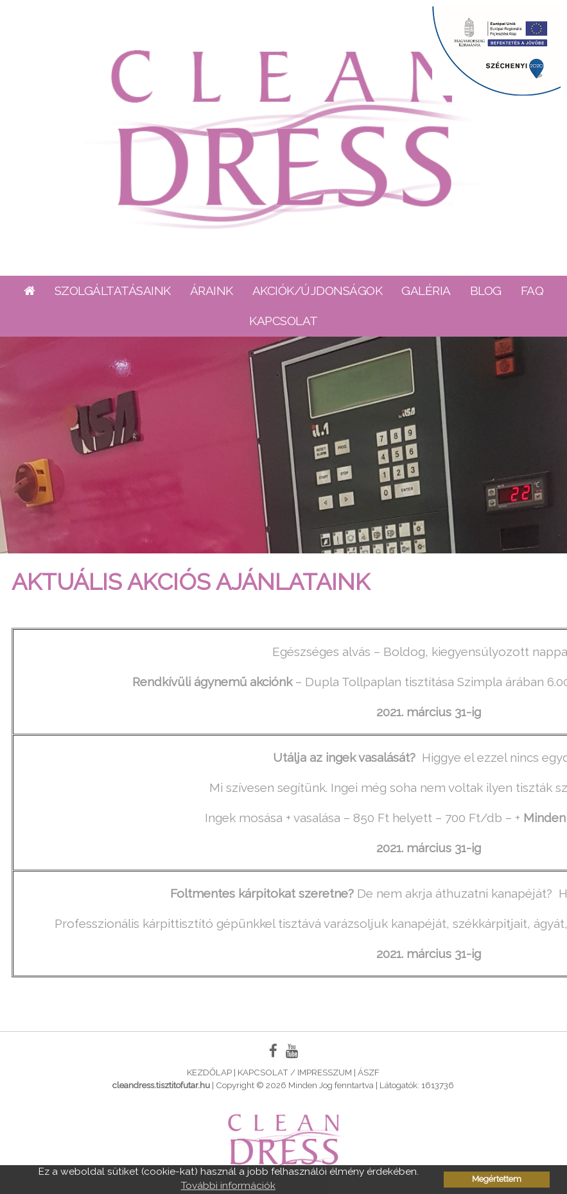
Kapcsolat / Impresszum (295, 1072)
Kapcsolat (283, 321)
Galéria (426, 290)
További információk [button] (228, 1185)
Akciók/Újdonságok (317, 290)
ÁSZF (368, 1072)
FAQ (532, 290)
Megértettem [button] (496, 1179)
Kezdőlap (209, 1072)
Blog (486, 290)
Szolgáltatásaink (113, 290)
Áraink (211, 290)
